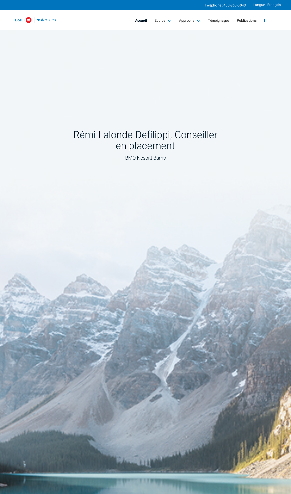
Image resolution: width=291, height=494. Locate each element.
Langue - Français (267, 4)
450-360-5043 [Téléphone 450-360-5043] (234, 5)
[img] (145, 247)
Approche (189, 21)
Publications (247, 20)
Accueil (141, 20)
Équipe (163, 21)
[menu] (264, 20)
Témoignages (218, 20)
